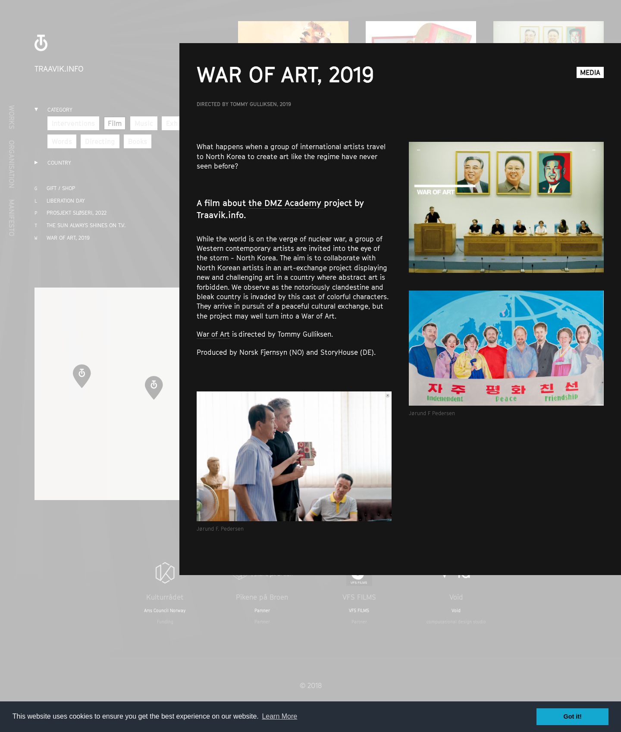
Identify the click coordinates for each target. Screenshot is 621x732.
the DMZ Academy (286, 203)
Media (590, 72)
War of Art (213, 334)
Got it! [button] (573, 716)
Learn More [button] (279, 716)
